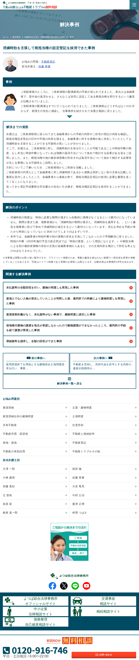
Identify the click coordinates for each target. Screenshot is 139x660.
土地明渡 (78, 416)
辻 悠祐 (7, 495)
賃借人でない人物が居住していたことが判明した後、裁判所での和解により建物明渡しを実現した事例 (69, 301)
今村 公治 (78, 495)
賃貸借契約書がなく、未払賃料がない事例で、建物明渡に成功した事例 (69, 314)
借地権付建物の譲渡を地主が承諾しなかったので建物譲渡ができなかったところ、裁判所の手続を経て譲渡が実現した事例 (69, 328)
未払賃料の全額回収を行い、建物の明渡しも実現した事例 (69, 287)
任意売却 (78, 425)
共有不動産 (10, 425)
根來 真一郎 (10, 512)
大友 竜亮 (78, 486)
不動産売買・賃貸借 (15, 433)
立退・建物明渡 (82, 407)
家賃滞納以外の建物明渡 (18, 416)
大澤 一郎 (9, 468)
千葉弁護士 (30, 7)
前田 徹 (77, 468)
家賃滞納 (8, 407)
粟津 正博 (78, 503)
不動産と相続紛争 (83, 433)
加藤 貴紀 (9, 486)
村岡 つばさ (79, 512)
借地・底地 (10, 442)
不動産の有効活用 (14, 451)
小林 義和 (9, 477)
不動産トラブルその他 (86, 451)
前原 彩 (7, 503)
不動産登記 (48, 61)
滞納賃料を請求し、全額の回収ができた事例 (69, 341)
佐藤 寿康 (44, 66)
